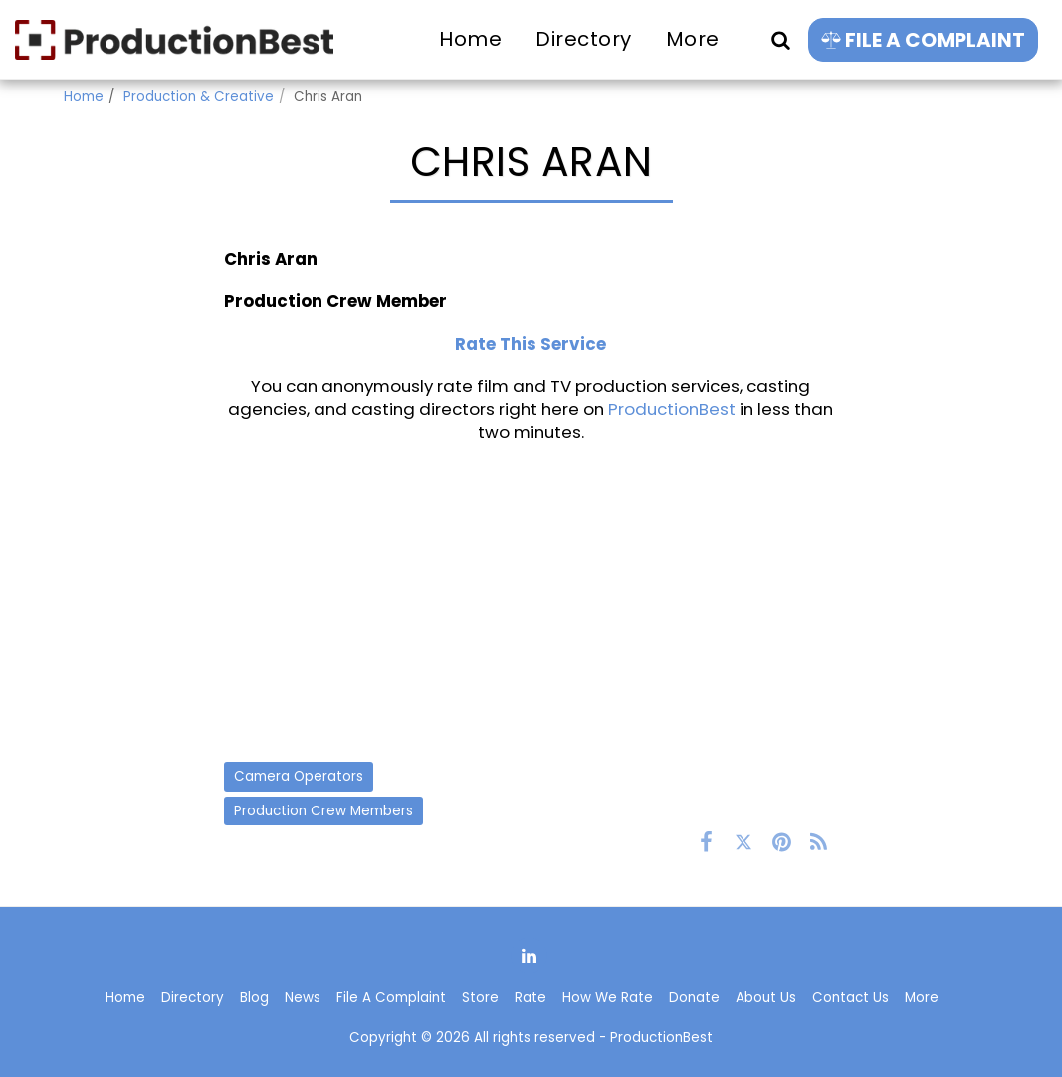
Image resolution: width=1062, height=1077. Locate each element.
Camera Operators (298, 776)
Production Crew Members (323, 811)
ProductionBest (672, 409)
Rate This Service (530, 344)
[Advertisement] (531, 601)
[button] (780, 39)
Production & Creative (198, 97)
